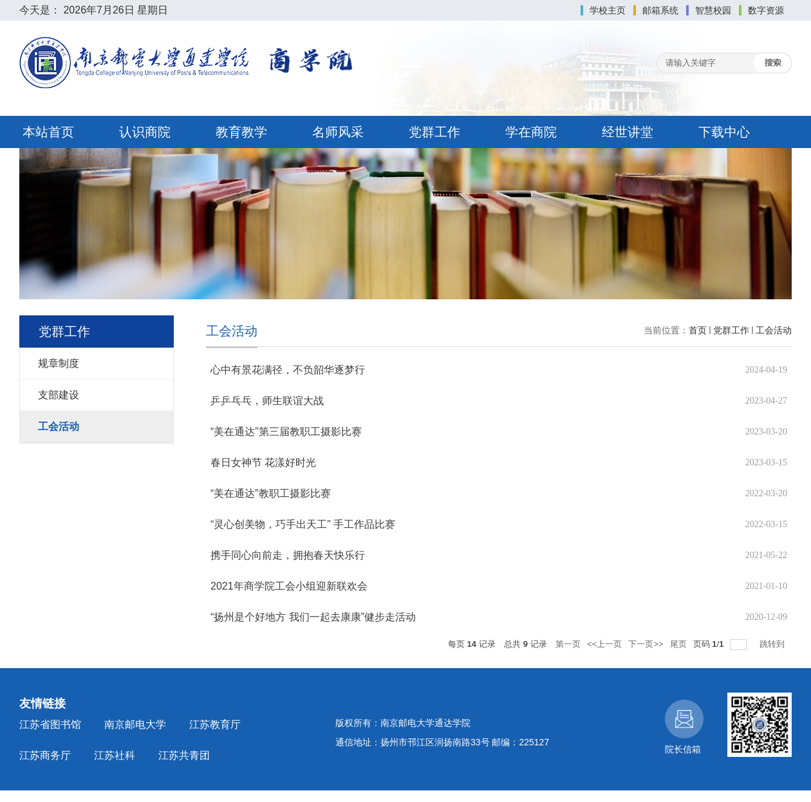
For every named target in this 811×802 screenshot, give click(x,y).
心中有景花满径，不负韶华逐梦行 (287, 369)
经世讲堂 (627, 132)
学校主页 (608, 10)
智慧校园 (713, 10)
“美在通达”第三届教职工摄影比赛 (286, 431)
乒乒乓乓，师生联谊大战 (267, 400)
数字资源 (766, 10)
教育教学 (241, 132)
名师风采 (338, 132)
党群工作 (434, 132)
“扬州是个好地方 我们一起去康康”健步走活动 (313, 616)
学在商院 (531, 132)
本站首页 (48, 132)
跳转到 (773, 644)
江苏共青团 (184, 755)
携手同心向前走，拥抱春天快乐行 (287, 555)
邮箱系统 (660, 10)
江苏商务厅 (45, 755)
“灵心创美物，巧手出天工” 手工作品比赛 (302, 524)
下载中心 (724, 132)
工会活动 (774, 330)
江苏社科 (114, 755)
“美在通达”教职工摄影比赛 (270, 493)
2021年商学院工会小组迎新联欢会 (289, 586)
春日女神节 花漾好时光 (263, 462)
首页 (698, 330)
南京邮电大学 (135, 724)
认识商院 (145, 132)
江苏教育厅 (215, 724)
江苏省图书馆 (50, 724)
